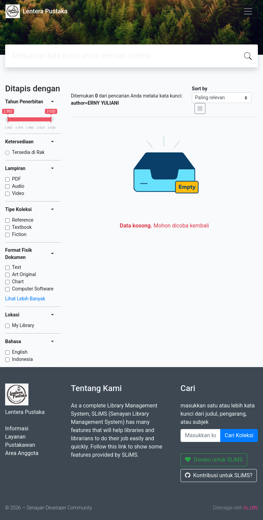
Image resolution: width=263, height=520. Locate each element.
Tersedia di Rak (28, 152)
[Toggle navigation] (248, 11)
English (19, 352)
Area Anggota (21, 453)
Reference (23, 220)
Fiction (19, 234)
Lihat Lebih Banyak (25, 298)
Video (18, 193)
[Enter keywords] (200, 435)
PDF (16, 179)
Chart (18, 281)
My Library (23, 325)
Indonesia (22, 359)
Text (16, 267)
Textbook (22, 227)
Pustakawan (20, 445)
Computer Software (32, 288)
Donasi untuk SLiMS (214, 459)
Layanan (15, 436)
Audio (18, 186)
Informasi (16, 428)
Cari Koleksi (239, 435)
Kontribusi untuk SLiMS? (218, 475)
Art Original (24, 274)
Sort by (199, 88)
